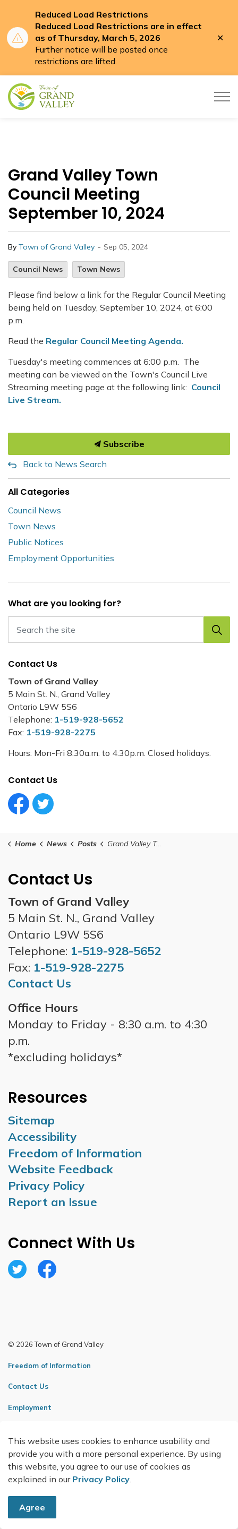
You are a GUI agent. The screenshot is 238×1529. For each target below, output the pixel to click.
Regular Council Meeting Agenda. (114, 341)
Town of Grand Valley (57, 247)
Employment (30, 1407)
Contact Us (28, 1386)
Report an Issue (52, 1202)
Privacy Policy (46, 1185)
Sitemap (31, 1120)
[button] (216, 629)
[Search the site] (119, 629)
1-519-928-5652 (89, 719)
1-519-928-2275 (61, 732)
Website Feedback (60, 1169)
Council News (38, 269)
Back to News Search (65, 464)
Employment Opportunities (61, 558)
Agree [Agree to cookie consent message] (32, 1507)
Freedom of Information (75, 1153)
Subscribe (119, 443)
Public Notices (36, 542)
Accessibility (42, 1136)
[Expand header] (222, 96)
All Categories (39, 492)
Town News (98, 269)
